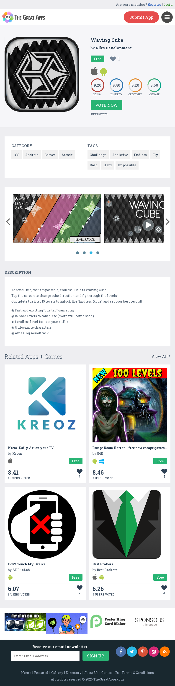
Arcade (67, 155)
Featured (41, 672)
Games (50, 155)
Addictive (120, 155)
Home (26, 672)
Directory (73, 672)
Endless (140, 155)
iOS (16, 155)
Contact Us (110, 672)
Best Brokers (103, 564)
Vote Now (106, 105)
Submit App (141, 17)
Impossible (127, 165)
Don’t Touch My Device (26, 564)
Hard (108, 165)
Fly (155, 155)
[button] (8, 220)
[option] (57, 219)
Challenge (98, 155)
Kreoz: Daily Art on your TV (31, 448)
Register (154, 4)
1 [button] (77, 253)
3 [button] (91, 253)
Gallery (57, 672)
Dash (94, 165)
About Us (91, 672)
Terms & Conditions (138, 672)
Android (32, 155)
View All (160, 356)
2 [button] (84, 253)
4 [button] (97, 253)
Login (168, 4)
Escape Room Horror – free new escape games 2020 (133, 448)
